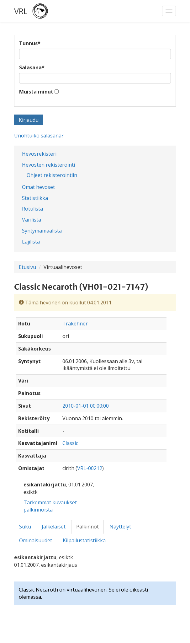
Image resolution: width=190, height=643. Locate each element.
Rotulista (32, 208)
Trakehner (75, 323)
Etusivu (27, 267)
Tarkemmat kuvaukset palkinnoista (50, 506)
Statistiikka (35, 198)
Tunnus (29, 43)
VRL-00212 (89, 468)
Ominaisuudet (35, 540)
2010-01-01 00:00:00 (85, 405)
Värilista (31, 219)
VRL (21, 11)
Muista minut (36, 91)
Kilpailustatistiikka (84, 540)
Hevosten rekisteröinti (48, 164)
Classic (70, 443)
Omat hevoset (38, 187)
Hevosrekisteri (39, 153)
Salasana (32, 67)
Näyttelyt (120, 526)
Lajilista (31, 241)
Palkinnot (87, 526)
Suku (25, 526)
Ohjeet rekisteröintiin (52, 175)
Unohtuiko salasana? (39, 135)
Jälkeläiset (54, 526)
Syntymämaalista (42, 230)
